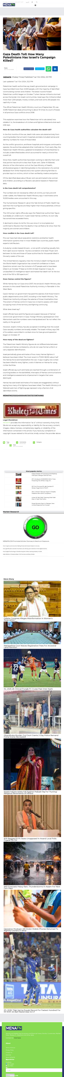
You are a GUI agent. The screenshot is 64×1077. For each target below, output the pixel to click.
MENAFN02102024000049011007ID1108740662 (23, 398)
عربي (27, 2)
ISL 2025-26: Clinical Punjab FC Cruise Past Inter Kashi (28, 691)
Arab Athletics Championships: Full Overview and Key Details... (19, 557)
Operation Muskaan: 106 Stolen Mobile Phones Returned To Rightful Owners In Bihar (31, 929)
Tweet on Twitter (40, 71)
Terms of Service (10, 1046)
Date (5, 71)
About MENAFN (10, 1056)
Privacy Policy (10, 1049)
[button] (32, 2)
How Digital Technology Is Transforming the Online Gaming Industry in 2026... (22, 554)
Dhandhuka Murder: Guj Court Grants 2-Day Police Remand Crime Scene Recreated (31, 738)
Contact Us (9, 1051)
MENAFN (7, 80)
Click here (17, 1037)
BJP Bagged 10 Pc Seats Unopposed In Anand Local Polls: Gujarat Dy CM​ (30, 840)
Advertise (8, 1054)
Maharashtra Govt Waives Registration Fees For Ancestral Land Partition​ (30, 649)
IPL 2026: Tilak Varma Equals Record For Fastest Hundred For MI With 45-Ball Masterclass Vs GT (32, 1010)
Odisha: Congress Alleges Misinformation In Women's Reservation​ (28, 622)
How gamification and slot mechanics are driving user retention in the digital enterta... (25, 551)
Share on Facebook (28, 71)
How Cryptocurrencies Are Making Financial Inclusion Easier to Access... (21, 549)
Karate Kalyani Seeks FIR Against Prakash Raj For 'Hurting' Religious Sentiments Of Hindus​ (30, 793)
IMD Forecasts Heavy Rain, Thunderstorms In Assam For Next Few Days (32, 887)
